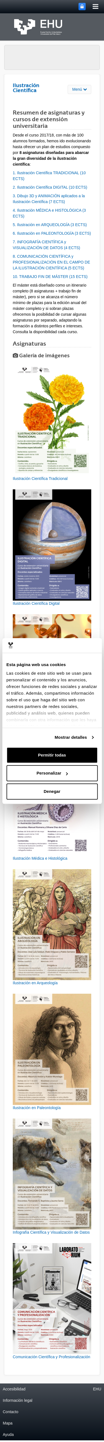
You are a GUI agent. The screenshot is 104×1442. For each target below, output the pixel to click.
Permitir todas (52, 755)
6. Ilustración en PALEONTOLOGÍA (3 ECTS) (52, 233)
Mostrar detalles (71, 737)
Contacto (10, 1412)
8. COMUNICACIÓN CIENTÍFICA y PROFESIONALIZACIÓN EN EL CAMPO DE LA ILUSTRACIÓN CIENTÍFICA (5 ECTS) (51, 262)
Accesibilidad (14, 1389)
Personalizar (52, 773)
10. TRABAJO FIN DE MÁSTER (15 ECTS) (50, 276)
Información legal (17, 1400)
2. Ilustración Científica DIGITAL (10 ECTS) (50, 187)
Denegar (52, 791)
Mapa (7, 1423)
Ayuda (8, 1434)
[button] (52, 423)
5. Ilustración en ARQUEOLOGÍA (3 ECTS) (50, 224)
